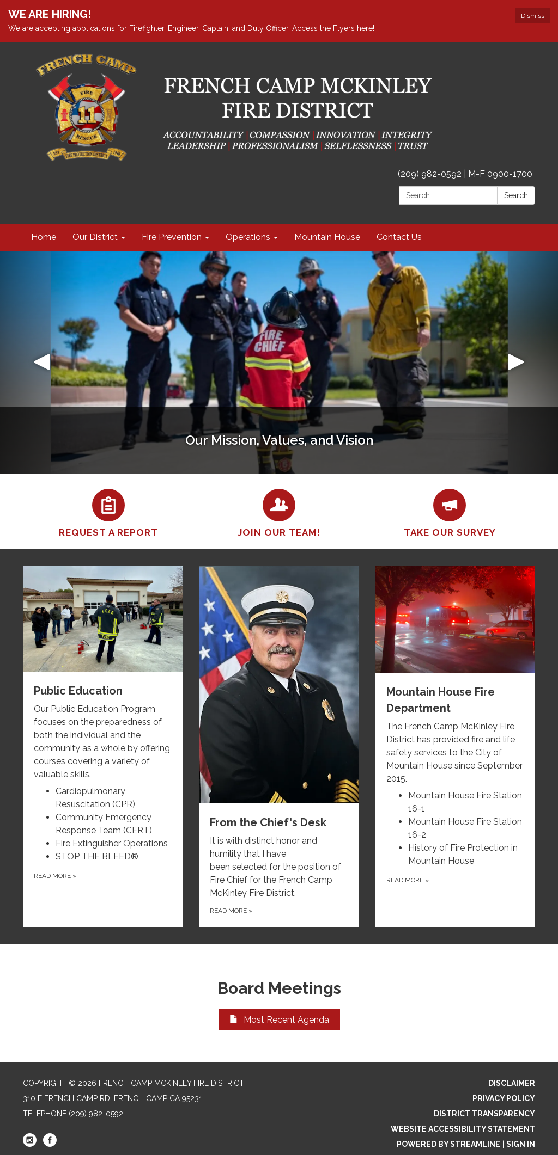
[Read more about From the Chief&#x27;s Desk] (279, 746)
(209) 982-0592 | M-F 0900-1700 (465, 174)
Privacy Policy (503, 1098)
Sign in (520, 1144)
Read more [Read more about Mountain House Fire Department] (407, 880)
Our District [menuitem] (95, 237)
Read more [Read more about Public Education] (55, 876)
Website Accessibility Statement (463, 1129)
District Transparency (484, 1113)
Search (516, 195)
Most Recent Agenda (279, 1020)
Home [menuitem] (43, 237)
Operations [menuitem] (248, 237)
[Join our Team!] (278, 511)
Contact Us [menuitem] (399, 237)
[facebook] (50, 1144)
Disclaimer (511, 1083)
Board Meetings (279, 988)
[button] (42, 362)
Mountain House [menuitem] (327, 237)
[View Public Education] (103, 673)
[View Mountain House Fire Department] (455, 675)
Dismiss (532, 16)
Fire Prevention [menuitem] (172, 237)
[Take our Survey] (450, 511)
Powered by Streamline (448, 1144)
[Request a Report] (108, 511)
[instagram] (30, 1144)
